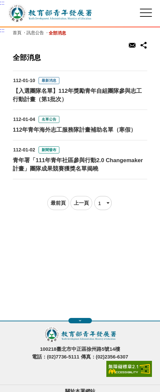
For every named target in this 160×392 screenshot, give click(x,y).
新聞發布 (49, 150)
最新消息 (49, 80)
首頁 (17, 33)
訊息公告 (35, 33)
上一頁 (81, 203)
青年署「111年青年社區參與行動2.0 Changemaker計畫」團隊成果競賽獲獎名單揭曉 (78, 164)
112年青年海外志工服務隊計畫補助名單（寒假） (74, 130)
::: (2, 3)
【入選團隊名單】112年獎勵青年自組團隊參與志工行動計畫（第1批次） (77, 95)
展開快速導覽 (80, 320)
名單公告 (49, 119)
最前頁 (58, 203)
